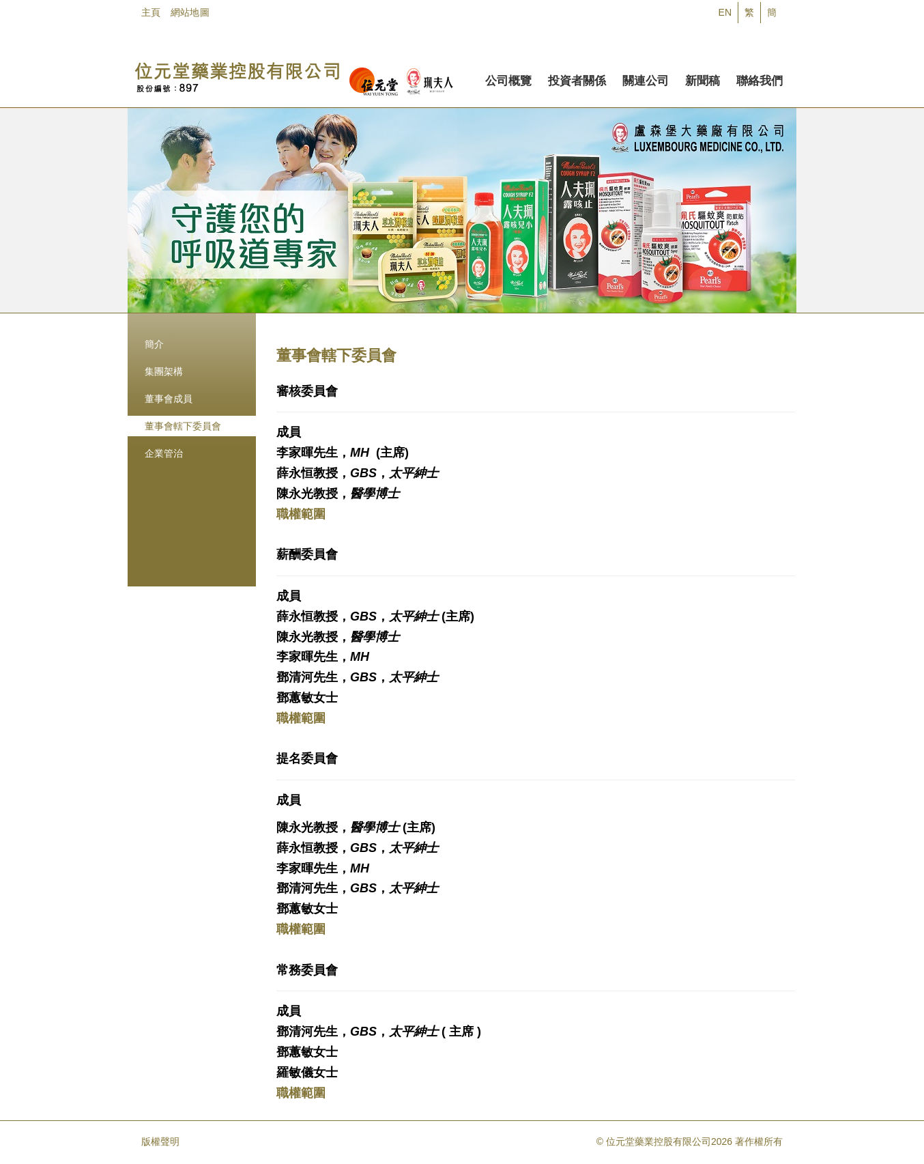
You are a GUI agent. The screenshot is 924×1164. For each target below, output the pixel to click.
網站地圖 (190, 12)
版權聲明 (160, 1141)
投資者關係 (577, 78)
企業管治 (164, 453)
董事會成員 (168, 398)
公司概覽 (508, 78)
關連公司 (645, 78)
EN (725, 12)
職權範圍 (301, 514)
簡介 (154, 344)
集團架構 (164, 371)
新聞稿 (702, 78)
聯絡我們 (759, 78)
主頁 (151, 12)
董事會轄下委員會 (183, 426)
